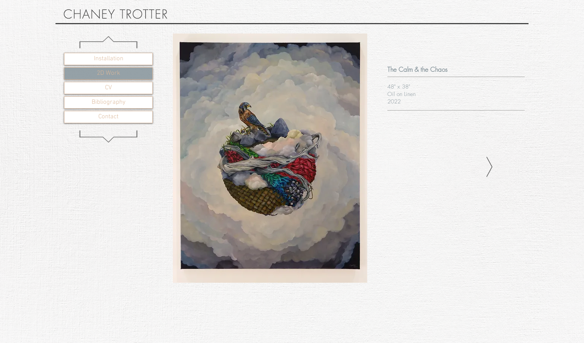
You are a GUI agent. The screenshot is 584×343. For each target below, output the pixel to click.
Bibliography (109, 102)
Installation (108, 58)
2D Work (108, 73)
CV (108, 88)
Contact (108, 117)
